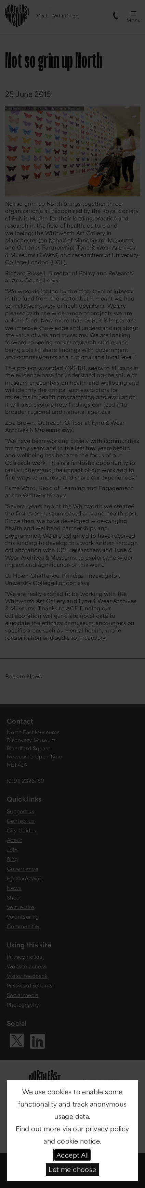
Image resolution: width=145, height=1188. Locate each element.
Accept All (72, 1155)
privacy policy (107, 1128)
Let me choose (72, 1169)
